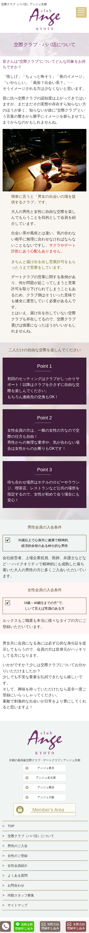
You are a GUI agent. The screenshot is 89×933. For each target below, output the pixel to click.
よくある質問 (18, 875)
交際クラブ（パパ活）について (31, 836)
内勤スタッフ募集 (21, 895)
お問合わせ (16, 885)
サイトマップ (18, 905)
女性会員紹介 (18, 865)
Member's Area (48, 809)
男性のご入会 (18, 846)
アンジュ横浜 (45, 787)
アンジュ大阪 (45, 797)
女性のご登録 (18, 856)
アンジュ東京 (45, 768)
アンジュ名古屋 (46, 777)
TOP (11, 826)
